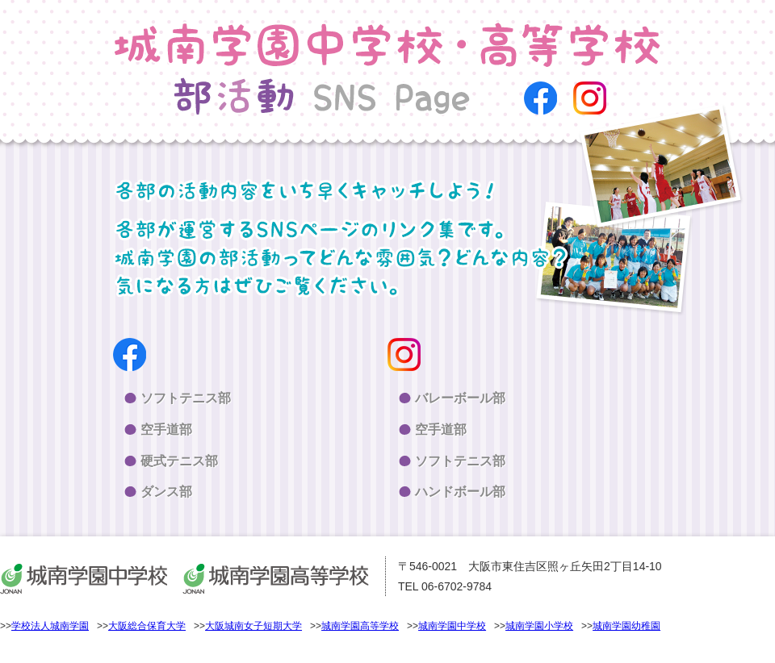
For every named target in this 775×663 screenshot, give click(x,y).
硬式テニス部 (179, 461)
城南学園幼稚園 (626, 626)
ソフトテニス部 (185, 398)
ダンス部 (166, 491)
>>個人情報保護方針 (44, 653)
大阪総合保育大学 (147, 626)
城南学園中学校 (452, 626)
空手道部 (166, 429)
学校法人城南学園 (50, 626)
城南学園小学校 (539, 626)
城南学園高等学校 (360, 626)
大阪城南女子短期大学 (253, 626)
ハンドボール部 (460, 491)
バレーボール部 (460, 398)
